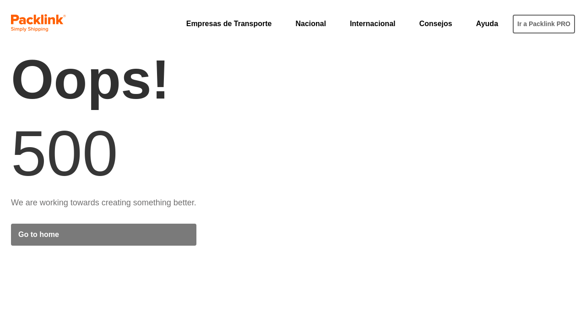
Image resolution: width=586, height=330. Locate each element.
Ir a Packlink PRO (543, 24)
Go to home (38, 234)
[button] (233, 23)
